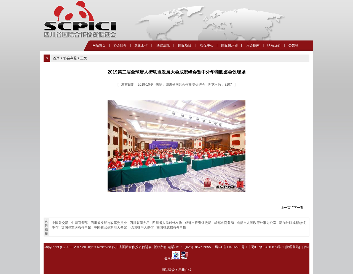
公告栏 (293, 45)
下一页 (298, 208)
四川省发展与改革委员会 (108, 223)
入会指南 (252, 45)
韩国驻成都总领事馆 (171, 227)
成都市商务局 (224, 223)
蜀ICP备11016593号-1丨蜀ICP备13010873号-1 (249, 247)
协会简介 (120, 45)
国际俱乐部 (229, 45)
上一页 (286, 208)
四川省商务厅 (139, 223)
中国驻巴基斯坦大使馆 (111, 227)
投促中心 (206, 45)
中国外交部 (60, 223)
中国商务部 (79, 223)
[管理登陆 (292, 247)
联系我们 (273, 45)
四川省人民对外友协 (167, 223)
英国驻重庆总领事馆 (76, 227)
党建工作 (141, 45)
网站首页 (99, 45)
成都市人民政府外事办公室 (256, 223)
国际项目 (184, 45)
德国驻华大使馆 (142, 227)
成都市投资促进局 (198, 223)
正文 (83, 58)
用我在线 (184, 270)
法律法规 (162, 45)
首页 (56, 58)
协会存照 (70, 58)
